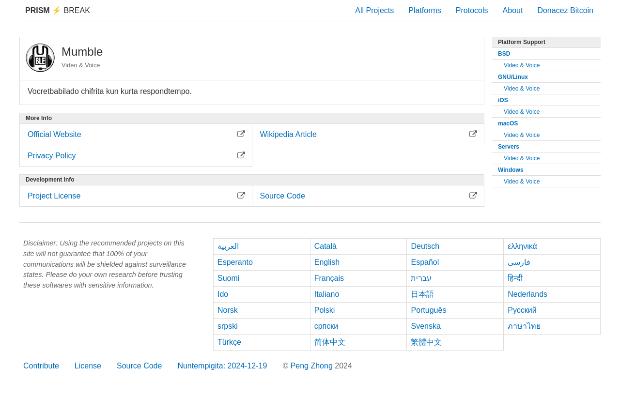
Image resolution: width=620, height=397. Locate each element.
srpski (227, 326)
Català (325, 246)
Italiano (327, 294)
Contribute (41, 366)
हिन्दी (515, 278)
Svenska (425, 326)
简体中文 (329, 342)
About (513, 10)
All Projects (374, 10)
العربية (228, 246)
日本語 (422, 294)
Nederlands (527, 294)
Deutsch (425, 246)
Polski (324, 310)
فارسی (519, 262)
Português (428, 310)
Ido (222, 294)
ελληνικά (522, 246)
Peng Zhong (313, 366)
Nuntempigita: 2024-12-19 (222, 366)
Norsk (227, 310)
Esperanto (235, 262)
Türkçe (229, 342)
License (88, 366)
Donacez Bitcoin (565, 10)
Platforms (424, 10)
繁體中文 (426, 342)
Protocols (472, 10)
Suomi (228, 278)
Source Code (139, 366)
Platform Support (521, 42)
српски (326, 326)
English (327, 262)
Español (425, 262)
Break (57, 10)
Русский (522, 310)
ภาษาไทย (524, 326)
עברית (421, 278)
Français (329, 278)
